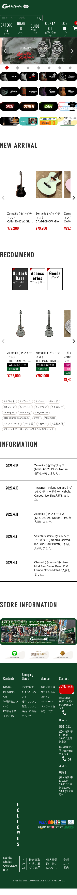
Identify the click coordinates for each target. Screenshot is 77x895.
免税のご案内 (66, 863)
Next (72, 51)
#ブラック (25, 401)
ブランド (21, 29)
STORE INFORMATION (9, 692)
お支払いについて (29, 694)
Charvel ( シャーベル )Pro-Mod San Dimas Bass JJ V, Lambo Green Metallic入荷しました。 (38, 568)
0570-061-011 (65, 723)
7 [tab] (70, 67)
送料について (29, 701)
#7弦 (37, 418)
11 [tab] (54, 74)
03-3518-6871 (65, 766)
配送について (29, 706)
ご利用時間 (28, 687)
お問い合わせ (50, 29)
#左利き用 (57, 423)
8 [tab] (22, 74)
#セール (42, 423)
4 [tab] (38, 67)
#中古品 (29, 423)
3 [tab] (28, 67)
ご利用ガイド (35, 29)
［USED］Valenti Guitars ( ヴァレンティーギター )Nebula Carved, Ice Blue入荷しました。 (38, 494)
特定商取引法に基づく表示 (34, 863)
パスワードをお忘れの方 (48, 709)
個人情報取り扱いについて (52, 863)
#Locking (25, 412)
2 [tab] (17, 67)
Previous (5, 51)
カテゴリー (6, 29)
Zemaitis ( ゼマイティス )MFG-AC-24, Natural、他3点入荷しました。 (38, 518)
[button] (3, 198)
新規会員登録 (48, 687)
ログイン (64, 29)
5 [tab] (49, 67)
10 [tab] (43, 74)
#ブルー (40, 401)
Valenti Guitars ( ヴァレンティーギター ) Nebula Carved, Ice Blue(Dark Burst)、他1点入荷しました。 (38, 542)
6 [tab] (59, 67)
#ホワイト (9, 401)
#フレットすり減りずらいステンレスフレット (29, 429)
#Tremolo (50, 418)
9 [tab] (33, 74)
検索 (39, 18)
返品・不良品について (29, 714)
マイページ (47, 701)
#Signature (41, 412)
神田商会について (10, 704)
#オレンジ (9, 407)
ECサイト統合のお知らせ (10, 714)
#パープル (25, 407)
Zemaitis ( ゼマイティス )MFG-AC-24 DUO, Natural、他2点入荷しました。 (38, 469)
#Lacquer (9, 412)
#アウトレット (12, 423)
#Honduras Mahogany (16, 418)
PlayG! (23, 863)
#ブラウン (41, 407)
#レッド (53, 401)
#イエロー (57, 407)
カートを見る (48, 691)
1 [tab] (6, 67)
